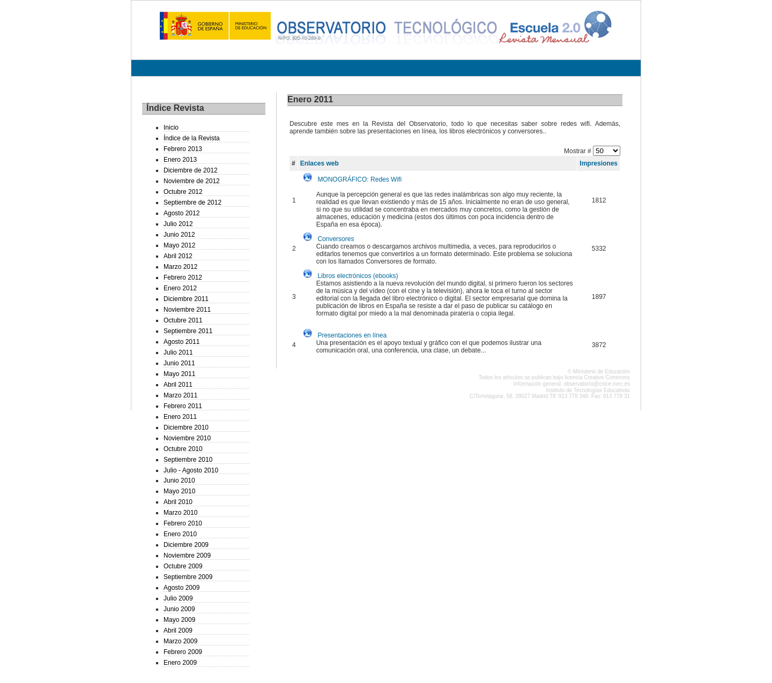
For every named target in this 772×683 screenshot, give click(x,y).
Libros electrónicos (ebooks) (357, 276)
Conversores (335, 239)
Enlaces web (319, 163)
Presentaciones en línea (352, 335)
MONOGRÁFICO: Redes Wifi (359, 179)
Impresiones (599, 163)
